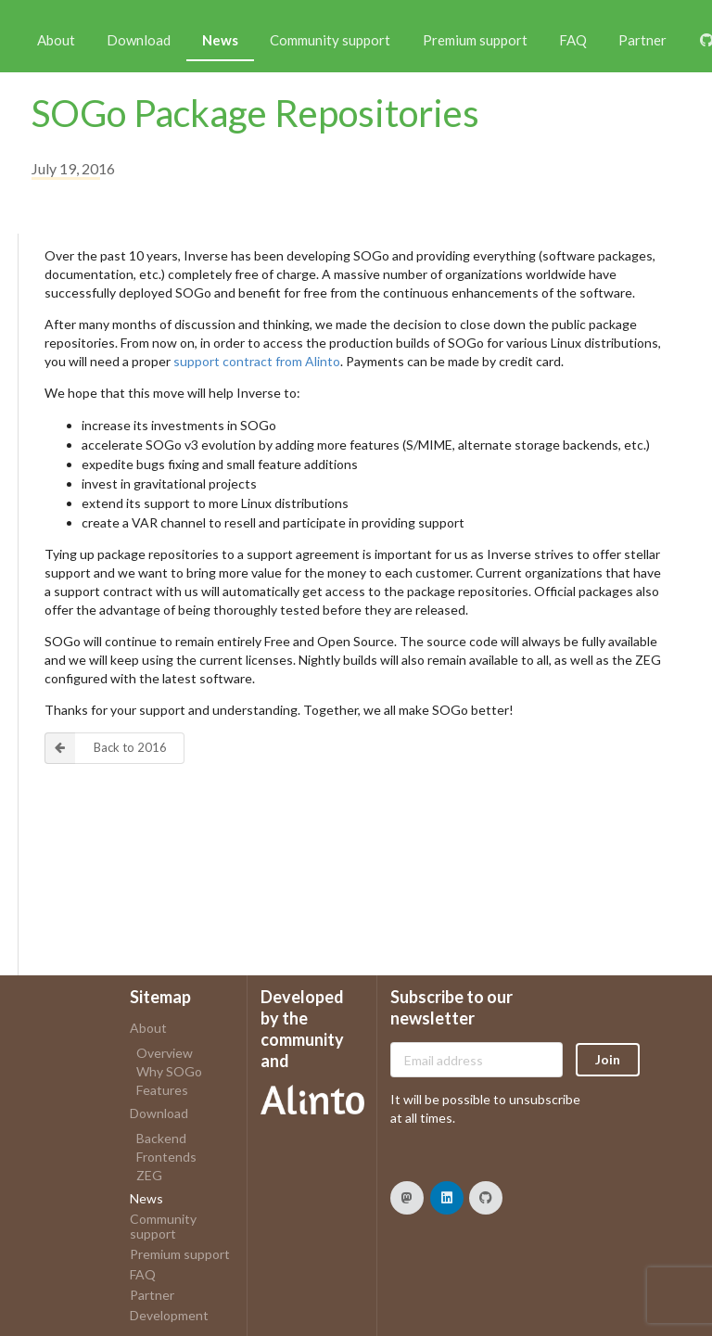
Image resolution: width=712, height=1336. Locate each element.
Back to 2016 (105, 747)
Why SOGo (169, 1071)
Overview (164, 1053)
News (220, 40)
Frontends (166, 1156)
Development (169, 1315)
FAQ (573, 40)
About (56, 40)
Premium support (475, 40)
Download (139, 40)
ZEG (149, 1175)
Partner (642, 40)
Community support (330, 40)
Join (607, 1059)
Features (162, 1090)
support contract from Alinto (256, 361)
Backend (161, 1138)
